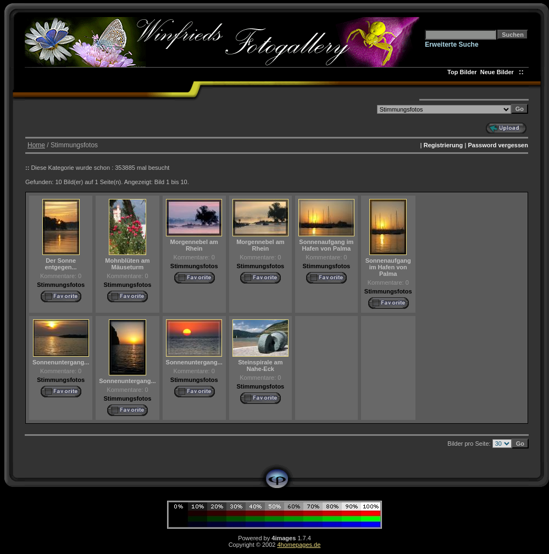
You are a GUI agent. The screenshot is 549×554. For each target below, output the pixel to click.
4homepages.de (298, 544)
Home (36, 145)
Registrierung (443, 145)
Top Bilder (462, 72)
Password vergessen (498, 145)
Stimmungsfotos (61, 284)
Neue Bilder (498, 72)
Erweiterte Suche (451, 44)
